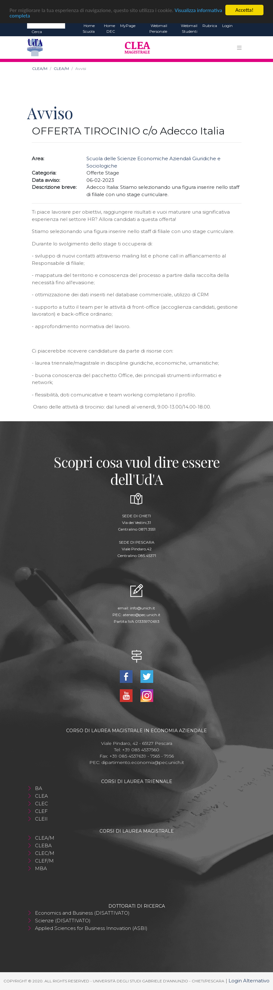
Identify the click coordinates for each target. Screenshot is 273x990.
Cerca (36, 31)
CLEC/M (44, 853)
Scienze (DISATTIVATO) (63, 921)
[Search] (46, 25)
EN (240, 26)
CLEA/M (39, 68)
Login (227, 25)
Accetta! (244, 10)
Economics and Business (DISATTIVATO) (82, 913)
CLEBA (43, 845)
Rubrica (209, 25)
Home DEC (109, 28)
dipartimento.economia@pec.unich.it (142, 762)
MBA (41, 868)
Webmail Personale (158, 28)
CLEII (41, 819)
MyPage (127, 25)
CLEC (41, 804)
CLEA (41, 796)
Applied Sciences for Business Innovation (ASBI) (91, 928)
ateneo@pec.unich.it (141, 614)
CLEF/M (44, 861)
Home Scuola (89, 28)
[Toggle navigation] (239, 47)
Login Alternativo (249, 981)
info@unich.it (142, 608)
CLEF (41, 811)
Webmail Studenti (189, 28)
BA (38, 788)
